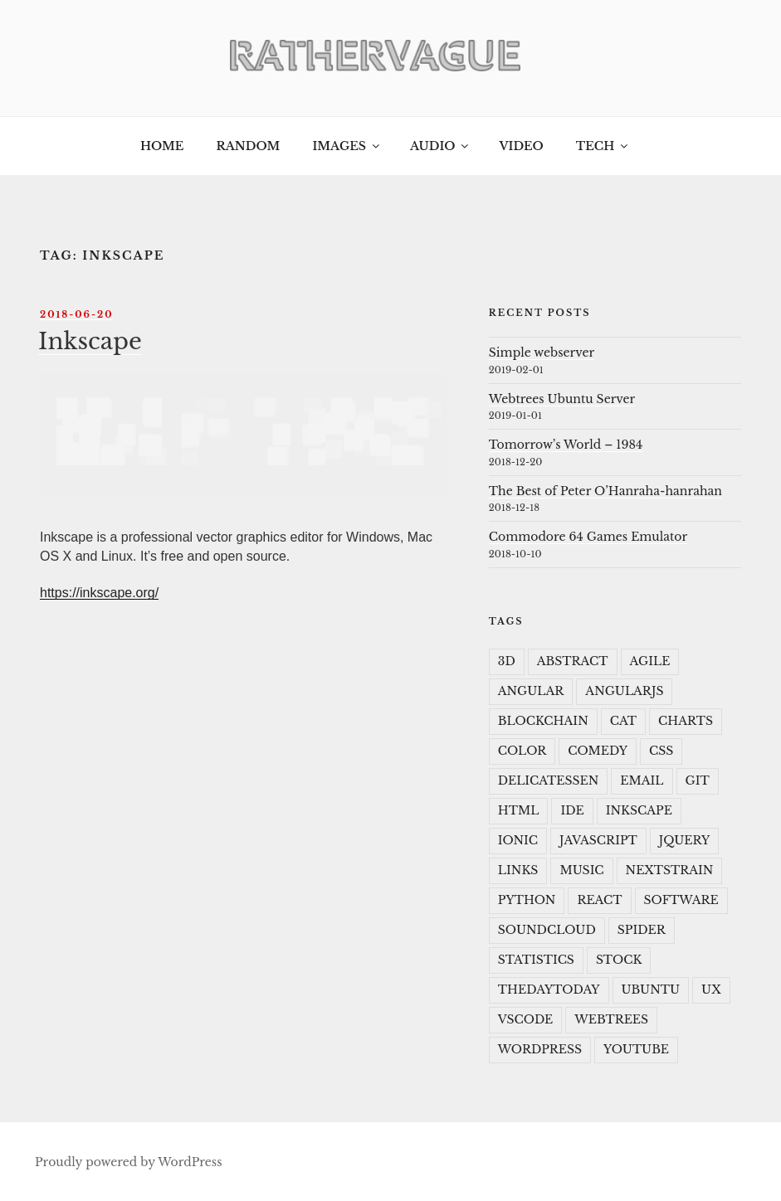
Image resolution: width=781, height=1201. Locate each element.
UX (711, 989)
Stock (619, 959)
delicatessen (548, 780)
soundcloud (547, 929)
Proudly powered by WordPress (128, 1162)
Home (161, 146)
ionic (518, 840)
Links (518, 870)
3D (506, 661)
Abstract (572, 661)
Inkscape (90, 341)
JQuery (684, 840)
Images (347, 146)
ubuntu (651, 989)
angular (531, 690)
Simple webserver (541, 352)
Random (248, 146)
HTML (518, 810)
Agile (650, 661)
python (527, 899)
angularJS (624, 690)
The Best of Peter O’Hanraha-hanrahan (605, 491)
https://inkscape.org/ (99, 593)
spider (641, 929)
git (698, 780)
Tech (603, 146)
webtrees (611, 1019)
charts (685, 720)
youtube (636, 1049)
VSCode (525, 1019)
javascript (598, 840)
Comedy (597, 750)
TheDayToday (549, 989)
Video (521, 146)
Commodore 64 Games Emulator (588, 536)
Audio (440, 146)
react (599, 899)
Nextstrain (670, 870)
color (522, 750)
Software (681, 899)
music (581, 870)
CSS (661, 750)
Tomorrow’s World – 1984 (565, 444)
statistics (536, 959)
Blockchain (543, 720)
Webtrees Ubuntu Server (562, 398)
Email (641, 780)
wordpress (540, 1049)
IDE (571, 810)
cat (623, 720)
